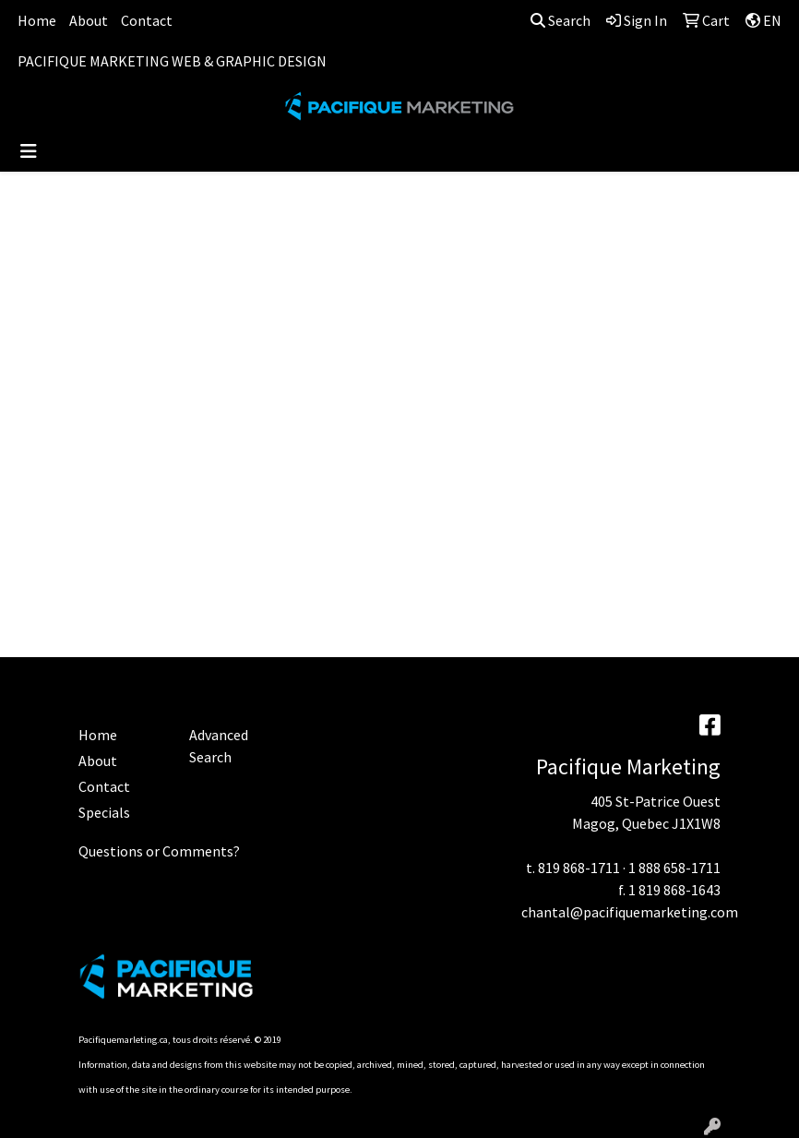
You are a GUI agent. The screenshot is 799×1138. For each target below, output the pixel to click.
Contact (147, 20)
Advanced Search (218, 745)
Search (560, 20)
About (88, 20)
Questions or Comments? (159, 851)
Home (37, 20)
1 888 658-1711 (674, 867)
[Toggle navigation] (28, 151)
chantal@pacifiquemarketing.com (629, 912)
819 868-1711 (579, 867)
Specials (104, 812)
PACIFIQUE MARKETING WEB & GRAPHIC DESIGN (172, 61)
